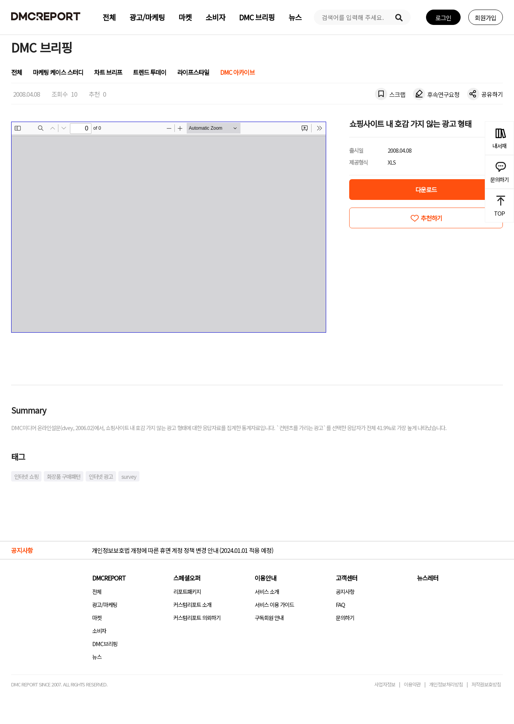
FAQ (340, 604)
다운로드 (426, 189)
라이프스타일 (193, 72)
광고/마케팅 (147, 17)
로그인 (443, 17)
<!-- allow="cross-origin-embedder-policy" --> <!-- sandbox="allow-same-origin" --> (168, 227)
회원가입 (485, 17)
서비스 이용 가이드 (274, 604)
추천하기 (431, 218)
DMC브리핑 (104, 644)
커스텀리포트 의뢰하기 (197, 618)
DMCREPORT (109, 577)
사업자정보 (384, 684)
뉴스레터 (427, 577)
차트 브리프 (108, 72)
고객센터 (346, 577)
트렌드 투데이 (149, 72)
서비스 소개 (267, 591)
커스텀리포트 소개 (192, 604)
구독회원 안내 (269, 618)
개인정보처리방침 (446, 684)
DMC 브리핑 (257, 17)
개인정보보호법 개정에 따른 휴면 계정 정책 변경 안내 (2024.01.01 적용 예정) (182, 550)
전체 (109, 17)
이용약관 (412, 684)
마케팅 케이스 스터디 (58, 72)
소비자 (215, 17)
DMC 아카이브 (237, 72)
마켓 (185, 17)
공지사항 (345, 591)
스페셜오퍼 (186, 577)
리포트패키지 (187, 591)
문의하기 (345, 618)
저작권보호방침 (486, 684)
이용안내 (265, 577)
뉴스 (295, 17)
